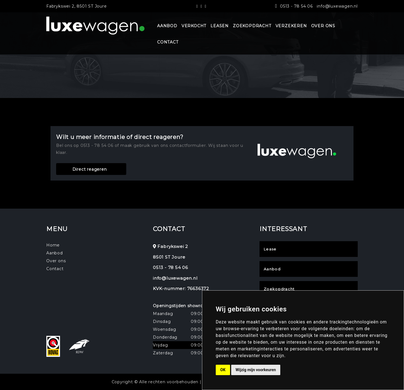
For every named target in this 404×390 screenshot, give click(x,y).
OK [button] (223, 370)
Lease (270, 249)
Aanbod (54, 253)
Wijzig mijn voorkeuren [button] (256, 370)
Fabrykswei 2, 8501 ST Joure (76, 6)
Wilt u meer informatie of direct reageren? (119, 137)
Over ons (56, 260)
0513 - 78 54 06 (296, 6)
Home (53, 245)
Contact (55, 268)
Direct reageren (89, 169)
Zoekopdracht (279, 289)
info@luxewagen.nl (337, 6)
